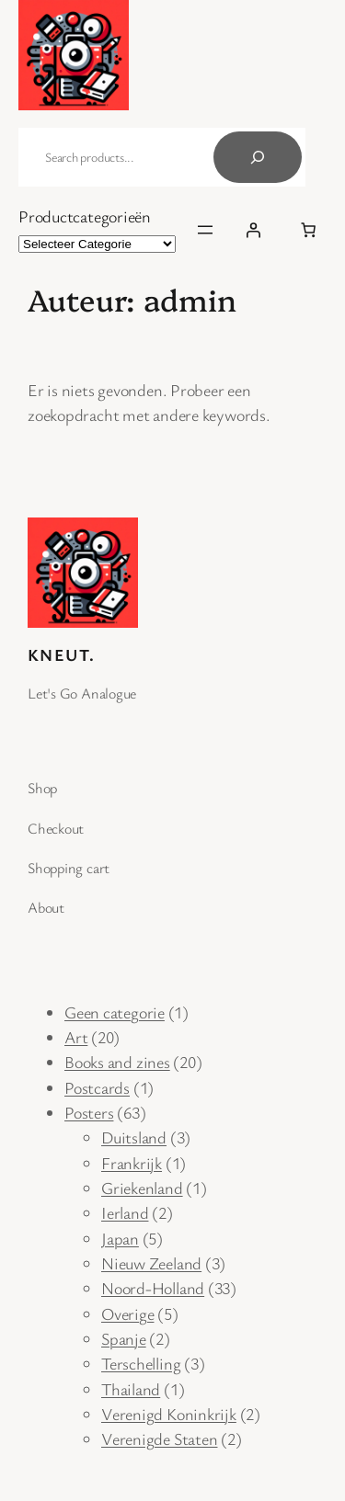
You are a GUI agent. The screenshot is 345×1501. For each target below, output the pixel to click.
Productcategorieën (84, 216)
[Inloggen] (253, 229)
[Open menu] (205, 230)
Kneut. (62, 654)
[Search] (257, 157)
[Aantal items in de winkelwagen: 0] (308, 229)
